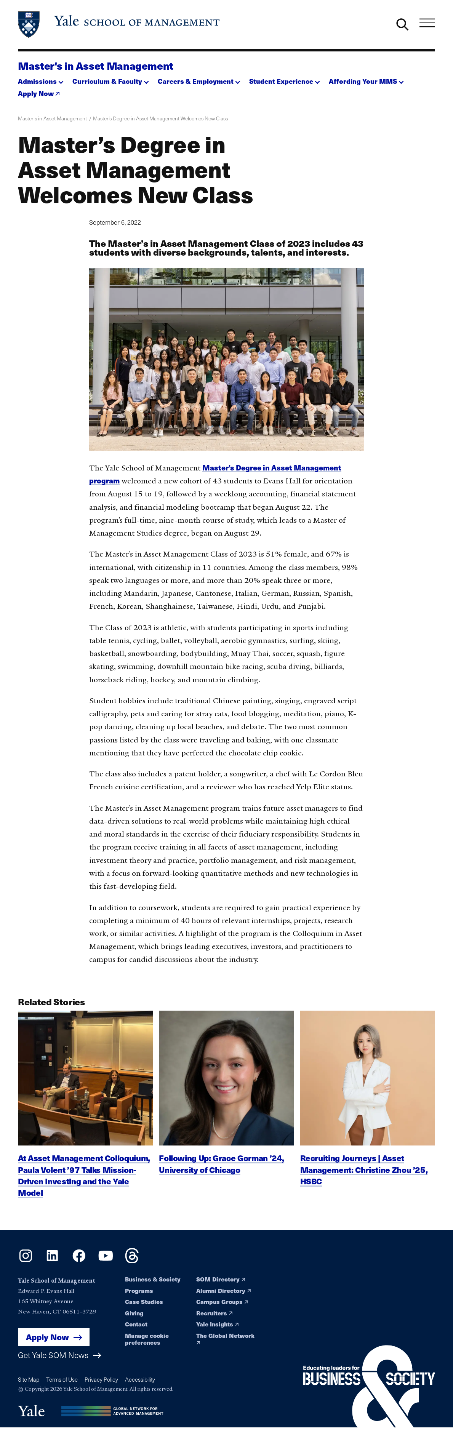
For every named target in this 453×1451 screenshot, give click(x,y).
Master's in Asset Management (95, 65)
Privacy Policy (101, 1379)
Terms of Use (62, 1379)
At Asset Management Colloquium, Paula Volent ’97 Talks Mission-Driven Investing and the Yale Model (84, 1185)
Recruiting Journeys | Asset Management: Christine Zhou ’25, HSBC (364, 1179)
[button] (41, 79)
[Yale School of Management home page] (119, 24)
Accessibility (140, 1379)
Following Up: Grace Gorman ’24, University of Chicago (221, 1173)
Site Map (28, 1379)
